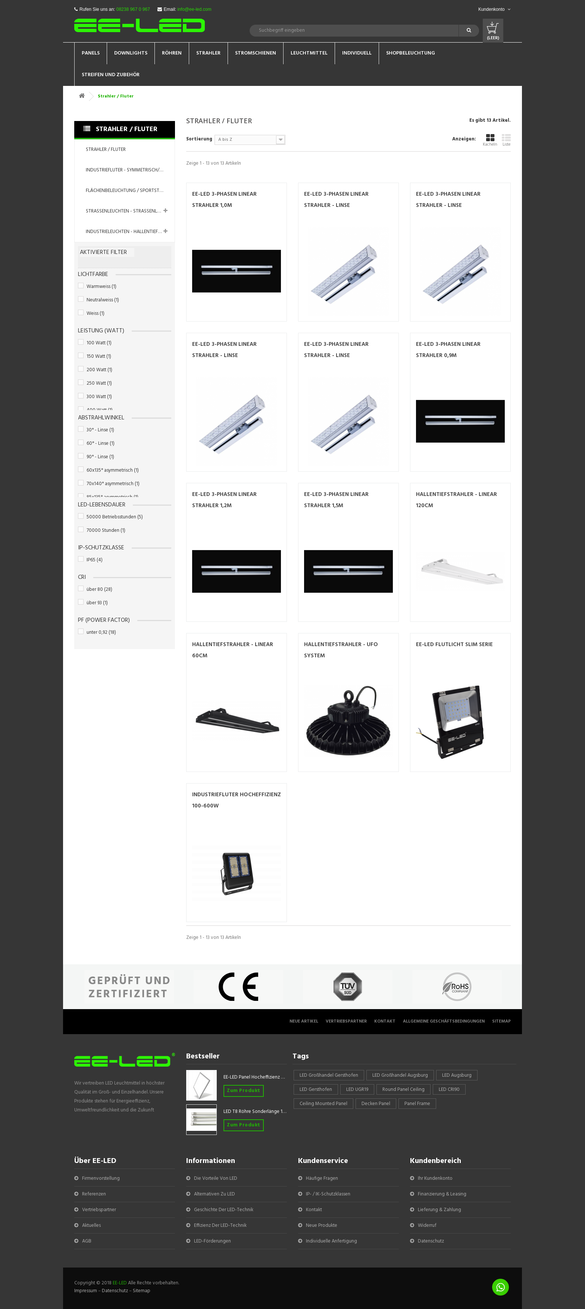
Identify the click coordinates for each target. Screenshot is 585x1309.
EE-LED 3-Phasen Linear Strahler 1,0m (224, 200)
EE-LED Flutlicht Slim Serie (454, 644)
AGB (86, 1241)
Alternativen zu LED (214, 1194)
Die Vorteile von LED (215, 1178)
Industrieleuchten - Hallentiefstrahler (130, 232)
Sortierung (199, 139)
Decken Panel (376, 1104)
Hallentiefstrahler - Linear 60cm (232, 650)
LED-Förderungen (212, 1241)
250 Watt (99, 383)
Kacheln (490, 140)
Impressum (85, 1291)
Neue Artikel (304, 1021)
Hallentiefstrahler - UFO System (341, 650)
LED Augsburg (457, 1075)
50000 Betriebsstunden (115, 517)
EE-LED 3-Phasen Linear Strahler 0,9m (448, 350)
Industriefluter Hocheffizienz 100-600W (236, 800)
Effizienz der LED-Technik (220, 1225)
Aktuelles (91, 1225)
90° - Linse (100, 457)
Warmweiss (101, 287)
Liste (506, 140)
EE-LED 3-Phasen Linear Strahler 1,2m (224, 500)
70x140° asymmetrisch (113, 484)
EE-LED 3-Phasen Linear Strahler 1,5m (336, 500)
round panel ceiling (403, 1090)
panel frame (417, 1104)
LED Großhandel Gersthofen (329, 1075)
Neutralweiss (103, 300)
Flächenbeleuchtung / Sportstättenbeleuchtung (130, 191)
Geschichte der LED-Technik (223, 1210)
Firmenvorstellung (101, 1178)
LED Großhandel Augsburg (400, 1075)
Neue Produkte (321, 1225)
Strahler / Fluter (106, 149)
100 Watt (99, 343)
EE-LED (120, 1283)
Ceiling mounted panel (323, 1104)
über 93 (97, 603)
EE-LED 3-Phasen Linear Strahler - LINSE (336, 200)
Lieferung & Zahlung (439, 1210)
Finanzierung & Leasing (442, 1194)
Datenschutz (431, 1241)
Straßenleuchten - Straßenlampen (129, 211)
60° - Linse (101, 443)
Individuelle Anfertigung (331, 1241)
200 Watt (99, 370)
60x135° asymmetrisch (113, 470)
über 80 (99, 589)
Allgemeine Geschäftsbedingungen (444, 1021)
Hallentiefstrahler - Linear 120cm (456, 500)
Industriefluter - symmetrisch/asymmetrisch (130, 170)
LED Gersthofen (316, 1090)
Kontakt (384, 1021)
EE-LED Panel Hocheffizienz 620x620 (255, 1077)
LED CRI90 (449, 1090)
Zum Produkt (243, 1091)
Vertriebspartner (346, 1021)
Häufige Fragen (322, 1178)
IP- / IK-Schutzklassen (328, 1194)
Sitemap (501, 1021)
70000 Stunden (106, 530)
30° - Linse (100, 430)
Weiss (95, 313)
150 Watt (99, 356)
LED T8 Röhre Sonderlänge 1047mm (255, 1112)
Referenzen (94, 1194)
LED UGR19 (357, 1090)
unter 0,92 (101, 632)
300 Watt (99, 397)
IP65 (95, 560)
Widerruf (427, 1225)
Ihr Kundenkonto (435, 1178)
